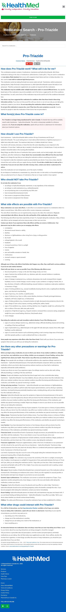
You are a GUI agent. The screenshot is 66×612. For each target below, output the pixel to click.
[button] (63, 6)
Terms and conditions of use (32, 542)
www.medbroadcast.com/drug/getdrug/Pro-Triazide (21, 546)
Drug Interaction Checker (30, 508)
